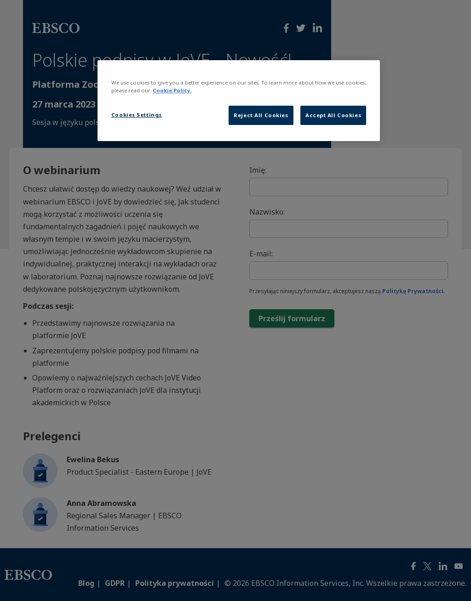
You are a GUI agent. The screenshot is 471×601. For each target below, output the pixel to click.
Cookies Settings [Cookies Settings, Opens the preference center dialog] (136, 114)
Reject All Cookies (261, 115)
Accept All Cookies (333, 115)
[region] (239, 100)
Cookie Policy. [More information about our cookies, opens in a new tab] (172, 90)
